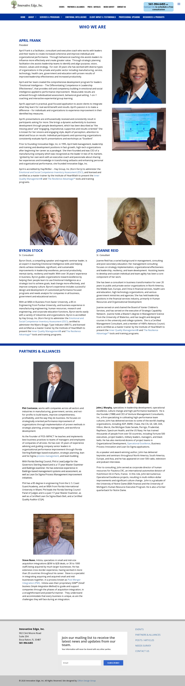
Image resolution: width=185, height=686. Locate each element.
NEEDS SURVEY (143, 645)
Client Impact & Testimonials (103, 17)
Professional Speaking (129, 17)
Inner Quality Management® (46, 331)
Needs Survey (109, 7)
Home (23, 17)
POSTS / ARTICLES (144, 640)
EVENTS (139, 629)
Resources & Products (153, 17)
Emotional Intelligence (76, 17)
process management (48, 455)
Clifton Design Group (86, 680)
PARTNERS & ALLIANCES (147, 634)
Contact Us (121, 7)
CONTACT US (142, 651)
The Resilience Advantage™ (61, 178)
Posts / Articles (94, 7)
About (31, 17)
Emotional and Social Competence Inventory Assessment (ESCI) (51, 172)
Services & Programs (50, 17)
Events (61, 7)
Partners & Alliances (76, 7)
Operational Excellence (138, 443)
